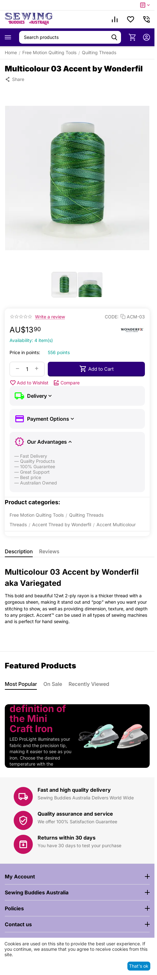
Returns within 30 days (67, 837)
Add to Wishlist (29, 383)
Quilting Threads (99, 52)
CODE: (111, 316)
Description (19, 551)
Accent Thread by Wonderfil (61, 524)
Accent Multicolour (116, 524)
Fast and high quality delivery (74, 790)
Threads (18, 524)
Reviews (49, 551)
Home (11, 52)
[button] (14, 79)
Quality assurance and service (75, 814)
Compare (66, 383)
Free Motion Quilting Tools (49, 52)
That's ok (138, 966)
